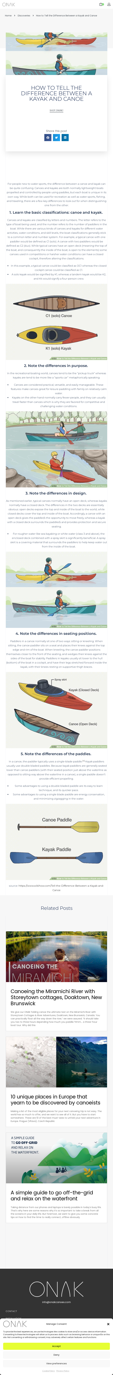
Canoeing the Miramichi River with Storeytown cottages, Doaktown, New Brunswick (56, 997)
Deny (56, 1354)
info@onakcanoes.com (56, 1302)
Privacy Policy (62, 1370)
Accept (56, 1346)
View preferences (56, 1363)
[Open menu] (28, 4)
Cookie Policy (48, 1370)
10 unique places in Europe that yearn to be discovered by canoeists (55, 1099)
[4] (83, 761)
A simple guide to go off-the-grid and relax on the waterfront (52, 1195)
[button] (108, 1324)
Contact (11, 1311)
